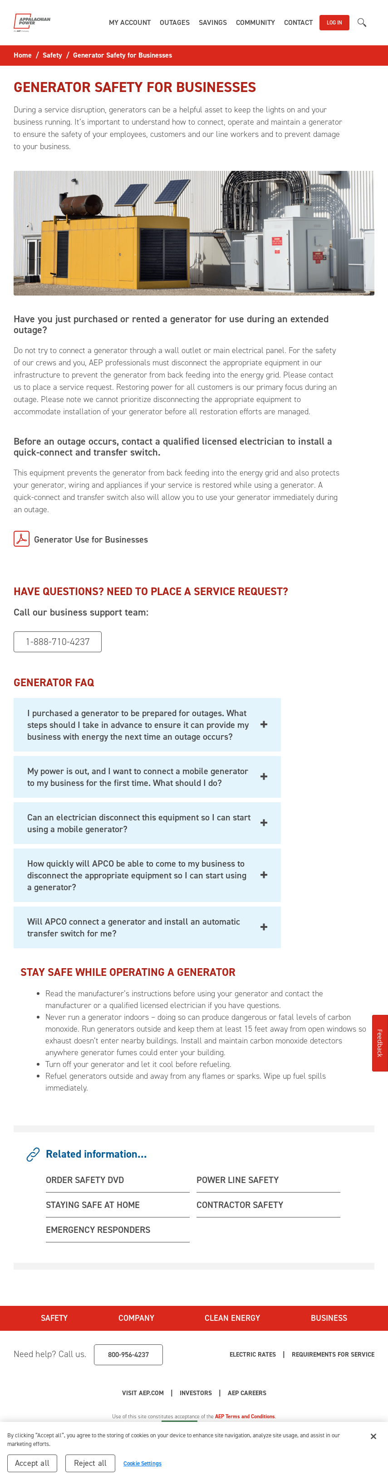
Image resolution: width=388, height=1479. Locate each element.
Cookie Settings (179, 1424)
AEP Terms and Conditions (245, 1416)
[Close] (373, 1441)
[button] (130, 23)
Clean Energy (232, 1318)
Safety (54, 1318)
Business (329, 1318)
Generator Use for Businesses (91, 539)
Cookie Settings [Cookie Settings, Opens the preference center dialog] (142, 1468)
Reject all (90, 1467)
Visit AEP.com (143, 1393)
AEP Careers (247, 1393)
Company (136, 1318)
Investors (196, 1393)
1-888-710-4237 (57, 641)
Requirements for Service (333, 1354)
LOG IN (334, 22)
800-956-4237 (128, 1354)
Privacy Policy (135, 1424)
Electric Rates (253, 1354)
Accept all (32, 1467)
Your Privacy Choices (245, 1424)
